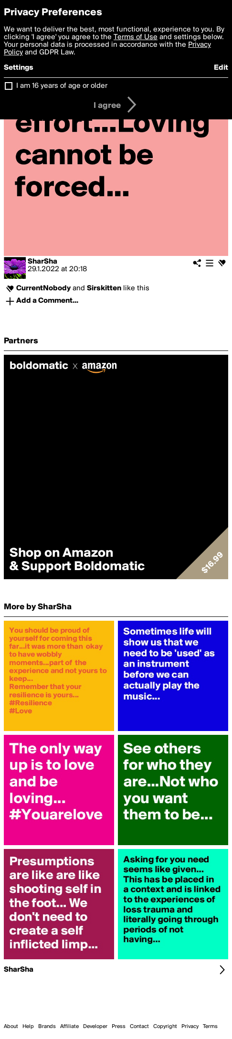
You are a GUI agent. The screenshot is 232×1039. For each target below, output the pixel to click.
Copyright (165, 1026)
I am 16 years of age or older (61, 86)
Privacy (190, 1026)
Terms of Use (136, 37)
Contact (139, 1026)
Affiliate (69, 1026)
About (11, 1026)
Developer (95, 1026)
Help (28, 1026)
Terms (210, 1026)
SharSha (42, 261)
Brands (47, 1026)
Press (119, 1026)
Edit (221, 68)
